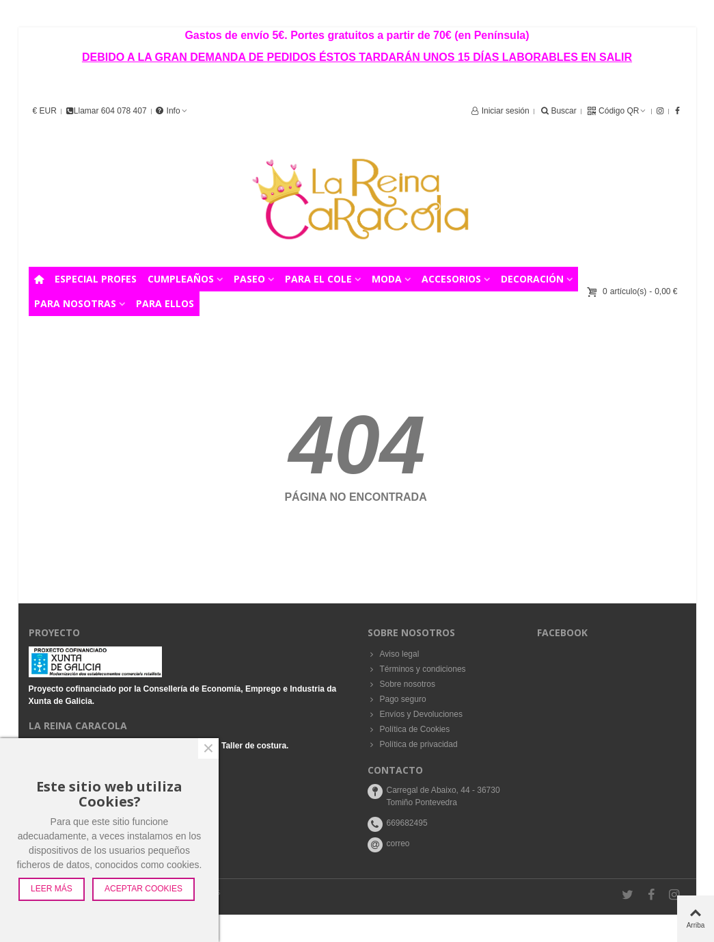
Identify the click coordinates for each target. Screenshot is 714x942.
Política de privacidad (413, 744)
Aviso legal (394, 654)
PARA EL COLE (318, 278)
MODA (387, 278)
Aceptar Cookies (143, 888)
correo (398, 843)
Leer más (51, 888)
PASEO (249, 278)
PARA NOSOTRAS (75, 303)
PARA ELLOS (165, 303)
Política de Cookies (409, 729)
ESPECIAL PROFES (96, 278)
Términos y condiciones (417, 669)
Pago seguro (397, 699)
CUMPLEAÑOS (181, 278)
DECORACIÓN (532, 278)
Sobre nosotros (401, 684)
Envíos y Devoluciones (415, 714)
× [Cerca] (208, 748)
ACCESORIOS (451, 278)
